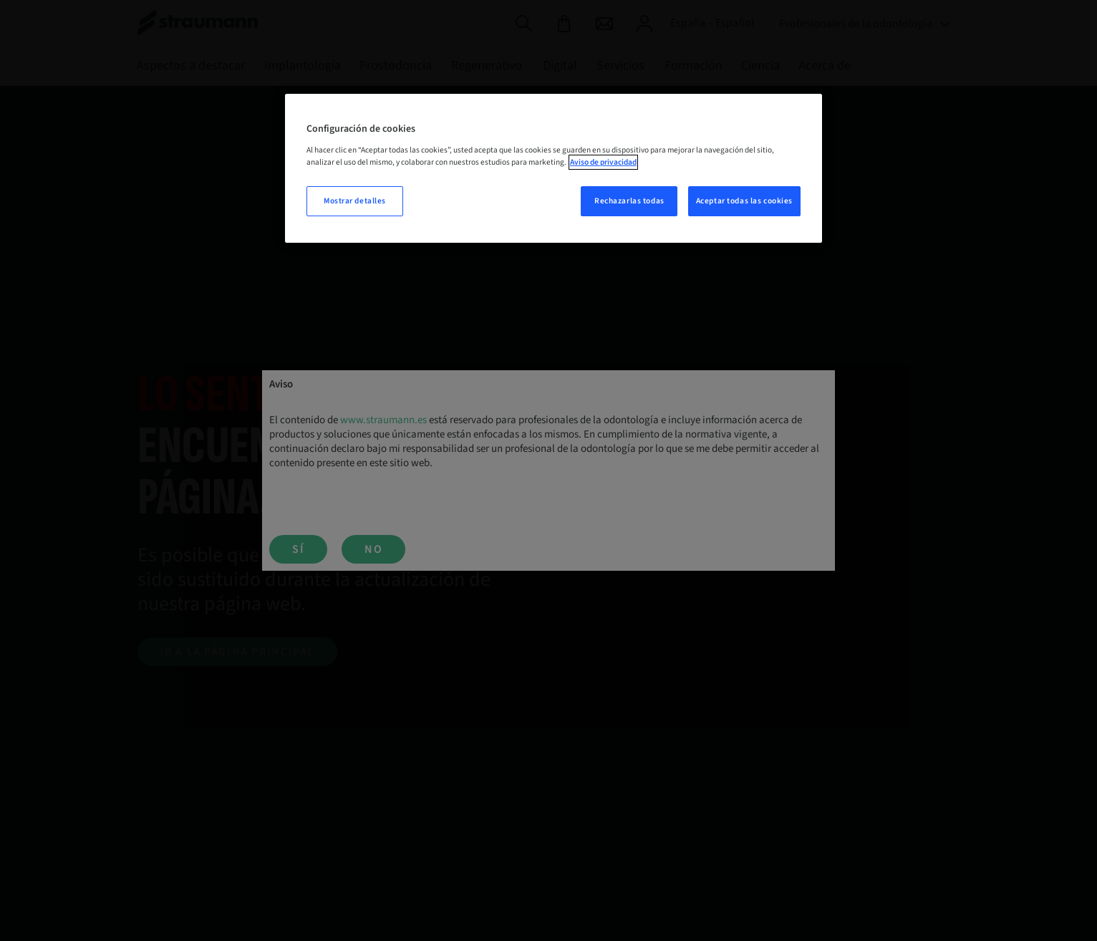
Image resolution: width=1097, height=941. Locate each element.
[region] (553, 168)
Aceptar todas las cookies (744, 201)
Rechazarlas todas (629, 201)
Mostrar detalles (355, 201)
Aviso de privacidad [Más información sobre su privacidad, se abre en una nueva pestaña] (603, 162)
